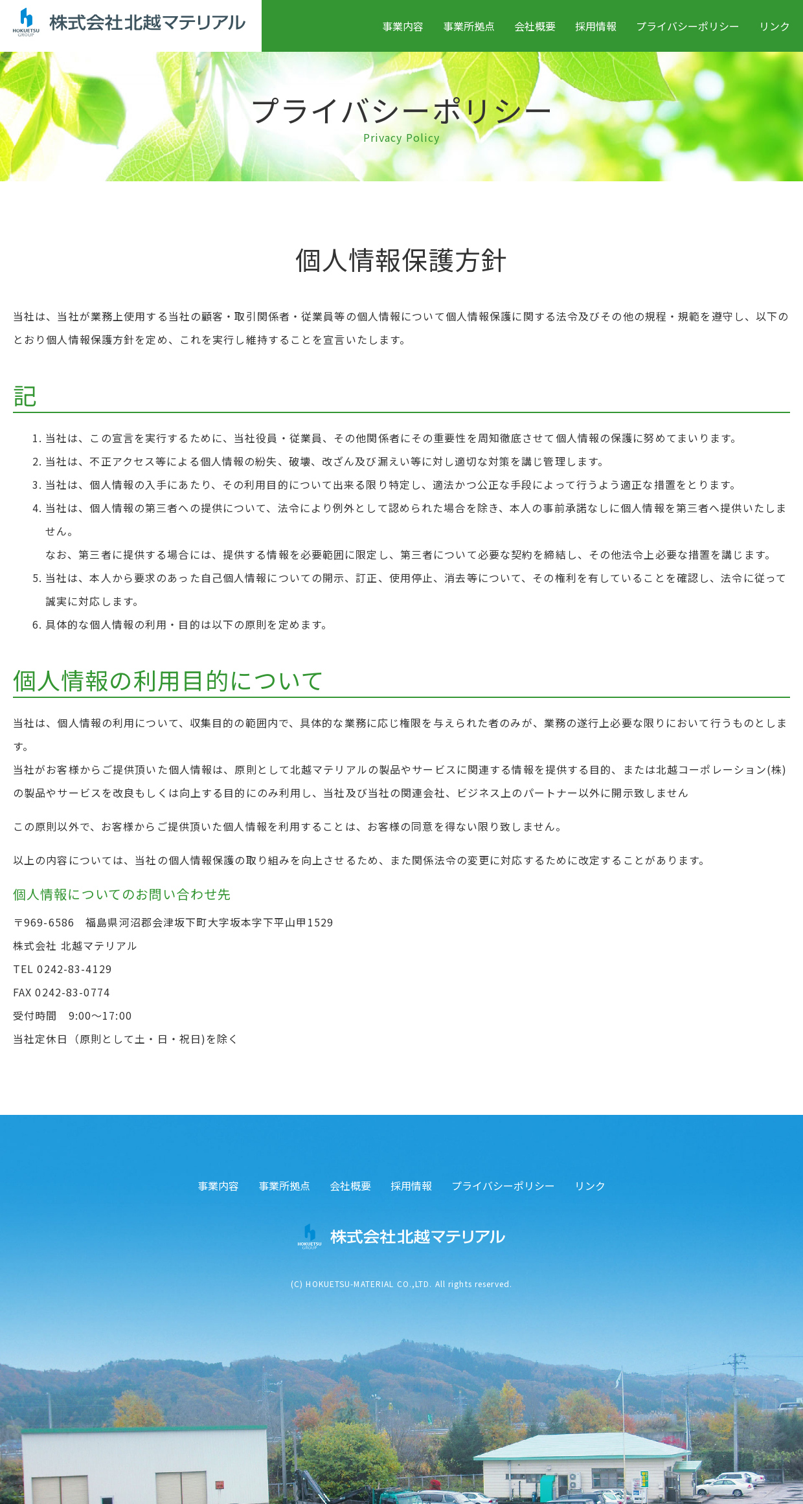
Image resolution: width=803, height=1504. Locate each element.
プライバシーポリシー (688, 26)
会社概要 (535, 26)
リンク (774, 26)
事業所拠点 (469, 26)
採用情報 (595, 26)
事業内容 (403, 26)
